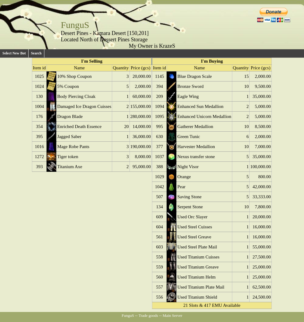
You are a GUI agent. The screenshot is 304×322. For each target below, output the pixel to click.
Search (36, 53)
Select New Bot (14, 53)
